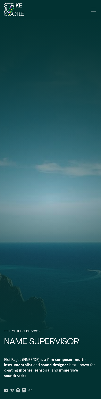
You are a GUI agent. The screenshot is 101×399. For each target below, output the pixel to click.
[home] (14, 9)
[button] (93, 10)
